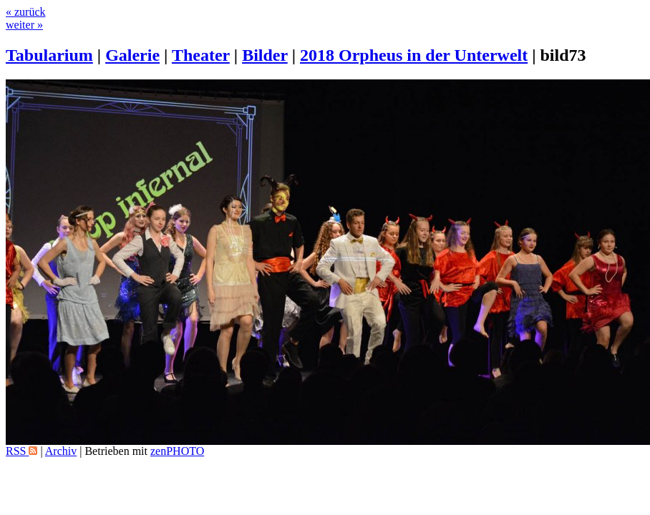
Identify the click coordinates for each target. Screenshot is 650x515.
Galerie (132, 55)
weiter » (24, 25)
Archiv (61, 451)
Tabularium (49, 55)
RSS (21, 451)
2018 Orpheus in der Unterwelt (414, 55)
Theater (201, 55)
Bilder (265, 55)
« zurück (26, 12)
